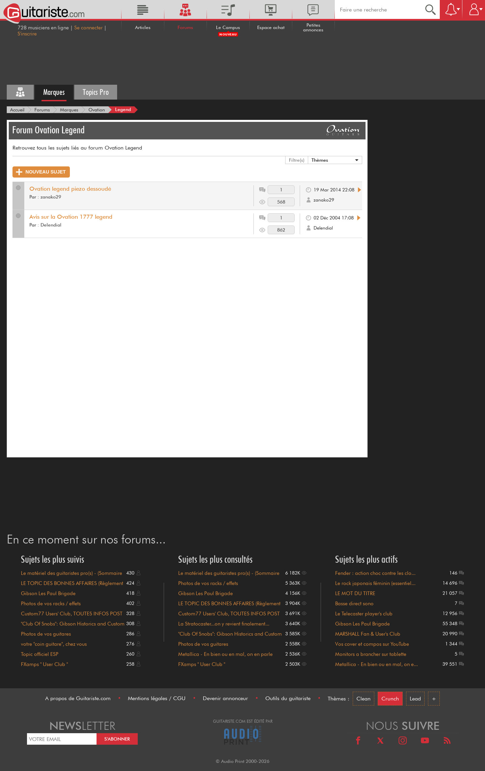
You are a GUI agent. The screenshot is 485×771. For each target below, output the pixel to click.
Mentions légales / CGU (157, 698)
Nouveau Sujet (40, 172)
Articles (143, 27)
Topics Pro (96, 92)
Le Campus (228, 27)
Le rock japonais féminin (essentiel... (375, 583)
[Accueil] (17, 109)
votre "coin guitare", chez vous (54, 644)
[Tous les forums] (20, 92)
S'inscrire (27, 34)
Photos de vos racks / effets (51, 604)
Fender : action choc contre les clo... (375, 573)
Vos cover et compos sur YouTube (372, 644)
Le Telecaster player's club (364, 614)
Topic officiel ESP (39, 654)
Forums (185, 27)
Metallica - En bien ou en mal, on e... (376, 664)
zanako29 (51, 197)
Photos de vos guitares (46, 634)
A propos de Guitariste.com (78, 698)
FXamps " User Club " (44, 664)
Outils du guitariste (288, 698)
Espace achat (271, 27)
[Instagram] (403, 741)
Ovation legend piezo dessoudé (70, 188)
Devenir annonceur (225, 698)
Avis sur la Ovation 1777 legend (70, 216)
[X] (380, 741)
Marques (54, 92)
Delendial (51, 225)
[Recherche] (430, 9)
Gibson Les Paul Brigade (48, 593)
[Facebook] (358, 741)
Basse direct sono (354, 604)
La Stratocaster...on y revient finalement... (223, 624)
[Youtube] (425, 741)
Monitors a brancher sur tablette (370, 654)
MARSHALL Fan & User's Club (367, 634)
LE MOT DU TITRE (355, 593)
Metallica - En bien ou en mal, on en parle (225, 654)
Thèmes (320, 160)
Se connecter (88, 28)
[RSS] (447, 741)
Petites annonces (313, 27)
